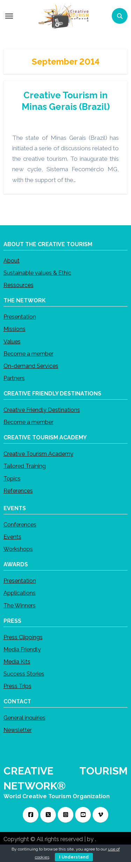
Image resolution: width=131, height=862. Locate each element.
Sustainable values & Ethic (37, 273)
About (11, 260)
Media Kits (16, 661)
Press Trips (17, 686)
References (18, 490)
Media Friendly (22, 649)
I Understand (74, 857)
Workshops (18, 549)
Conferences (19, 524)
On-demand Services (30, 366)
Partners (14, 378)
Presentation (19, 316)
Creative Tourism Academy (38, 454)
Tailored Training (24, 466)
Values (12, 341)
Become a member (28, 353)
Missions (14, 329)
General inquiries (24, 717)
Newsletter (17, 730)
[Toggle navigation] (9, 16)
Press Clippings (23, 637)
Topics (12, 478)
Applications (19, 593)
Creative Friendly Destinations (41, 410)
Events (12, 537)
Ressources (18, 285)
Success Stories (23, 674)
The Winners (19, 605)
